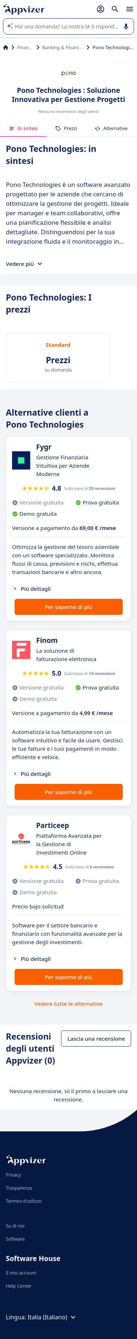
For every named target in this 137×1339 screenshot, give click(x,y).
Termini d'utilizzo (24, 1201)
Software (15, 1239)
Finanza (25, 47)
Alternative (111, 128)
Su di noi (15, 1225)
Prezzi (66, 128)
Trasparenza (19, 1188)
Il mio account (21, 1272)
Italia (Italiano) (52, 1317)
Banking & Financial (63, 47)
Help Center (19, 1286)
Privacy (13, 1174)
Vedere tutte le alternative (68, 1003)
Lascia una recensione (96, 1038)
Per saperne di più (68, 606)
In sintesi (23, 128)
